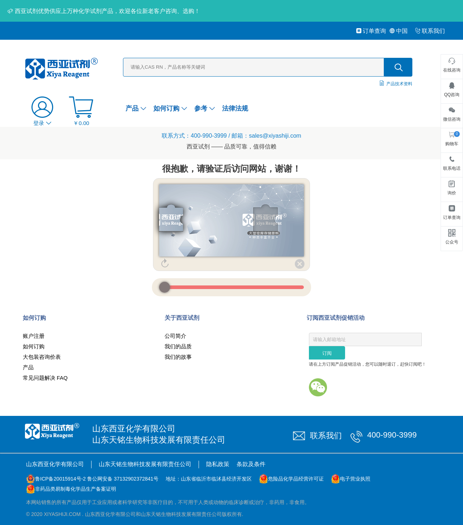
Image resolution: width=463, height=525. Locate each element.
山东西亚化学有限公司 (55, 464)
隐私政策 (217, 464)
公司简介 (175, 336)
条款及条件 (251, 464)
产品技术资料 (399, 83)
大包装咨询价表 (42, 357)
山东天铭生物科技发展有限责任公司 (145, 464)
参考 (204, 108)
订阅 (327, 353)
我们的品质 (178, 346)
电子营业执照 (355, 479)
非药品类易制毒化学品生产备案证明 (75, 489)
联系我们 (430, 31)
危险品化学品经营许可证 (296, 479)
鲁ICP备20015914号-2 (60, 479)
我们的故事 (178, 357)
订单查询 (371, 31)
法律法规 (235, 108)
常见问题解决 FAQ (45, 378)
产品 (136, 108)
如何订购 (170, 108)
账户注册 (33, 336)
